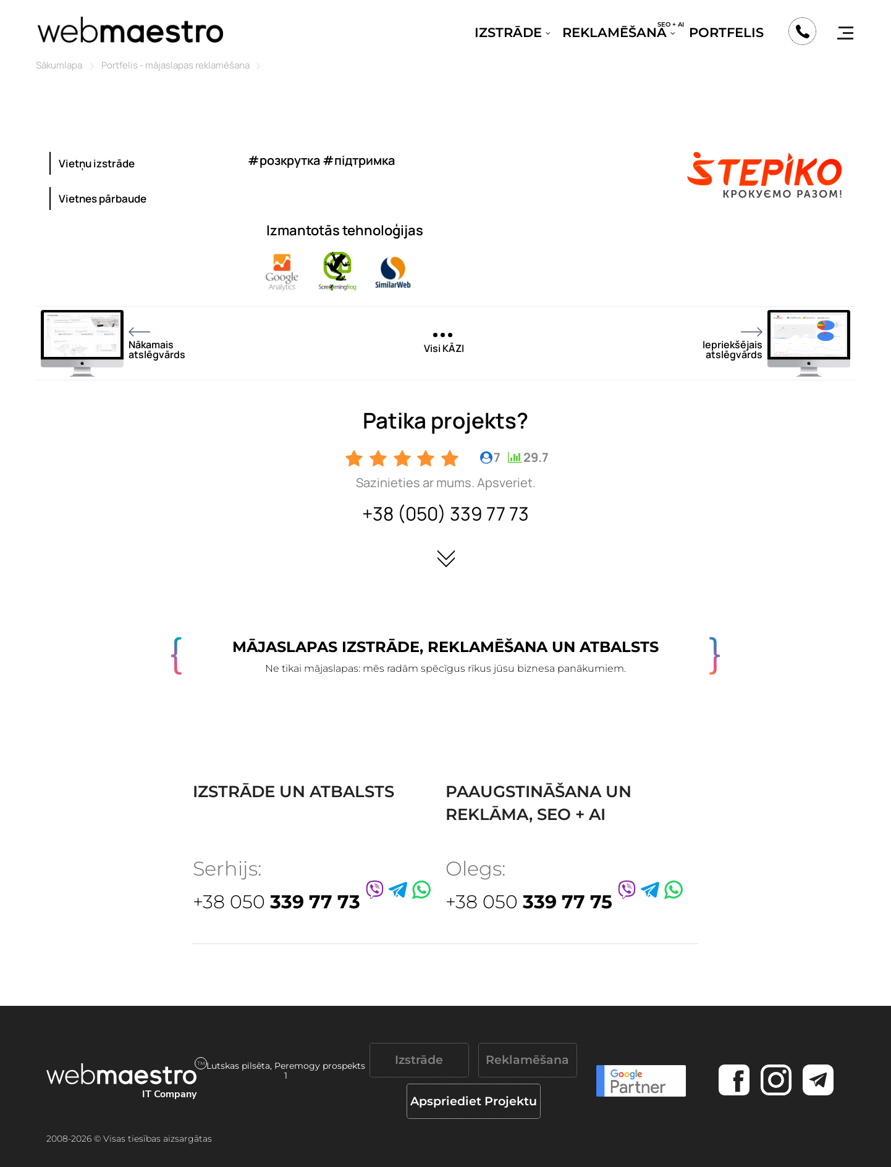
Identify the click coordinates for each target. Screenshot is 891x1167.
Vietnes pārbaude (102, 198)
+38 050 (276, 901)
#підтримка (359, 160)
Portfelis (726, 32)
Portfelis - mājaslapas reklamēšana (175, 65)
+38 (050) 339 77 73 (445, 513)
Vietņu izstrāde (97, 163)
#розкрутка (284, 160)
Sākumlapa (59, 65)
